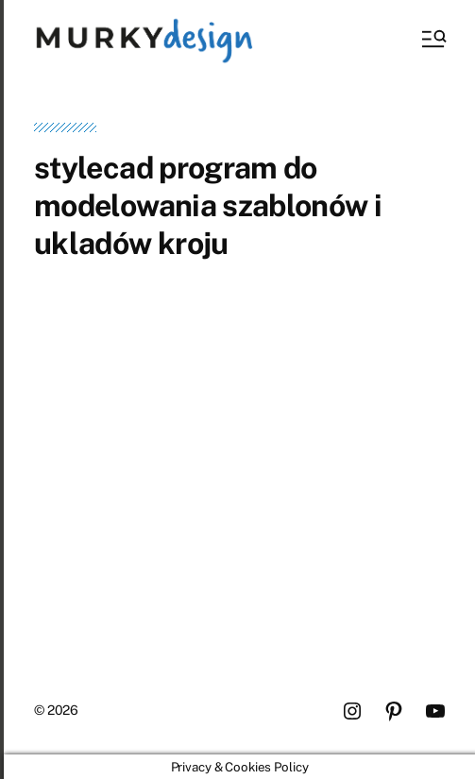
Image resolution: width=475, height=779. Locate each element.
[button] (432, 38)
